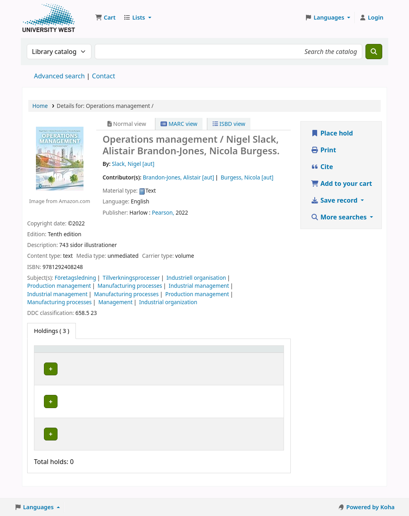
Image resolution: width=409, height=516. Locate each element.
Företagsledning (75, 277)
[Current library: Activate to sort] (115, 356)
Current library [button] (103, 356)
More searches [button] (339, 217)
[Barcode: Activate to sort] (259, 356)
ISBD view (228, 124)
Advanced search (59, 76)
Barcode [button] (249, 360)
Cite (322, 166)
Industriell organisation (196, 277)
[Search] (373, 51)
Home (40, 106)
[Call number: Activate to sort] (166, 356)
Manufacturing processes (129, 285)
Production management (59, 285)
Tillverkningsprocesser (131, 277)
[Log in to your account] (371, 17)
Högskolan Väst (112, 375)
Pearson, (163, 212)
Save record (335, 200)
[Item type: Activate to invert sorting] (61, 356)
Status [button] (201, 360)
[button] (105, 17)
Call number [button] (158, 356)
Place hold (332, 133)
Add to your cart (341, 183)
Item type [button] (52, 360)
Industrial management (199, 285)
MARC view (179, 124)
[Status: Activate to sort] (211, 356)
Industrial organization (168, 302)
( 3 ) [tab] (51, 331)
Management (115, 302)
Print (323, 149)
